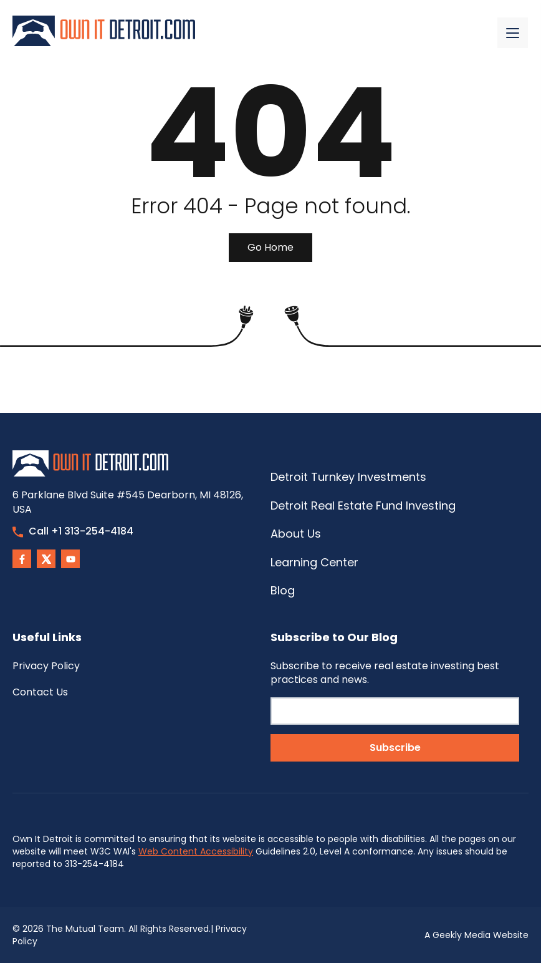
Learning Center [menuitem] (314, 562)
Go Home (270, 247)
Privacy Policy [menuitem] (46, 666)
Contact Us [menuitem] (40, 692)
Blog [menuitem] (282, 590)
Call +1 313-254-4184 (72, 531)
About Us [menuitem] (295, 533)
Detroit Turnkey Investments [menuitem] (348, 477)
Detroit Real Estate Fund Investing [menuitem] (363, 505)
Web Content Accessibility (195, 851)
